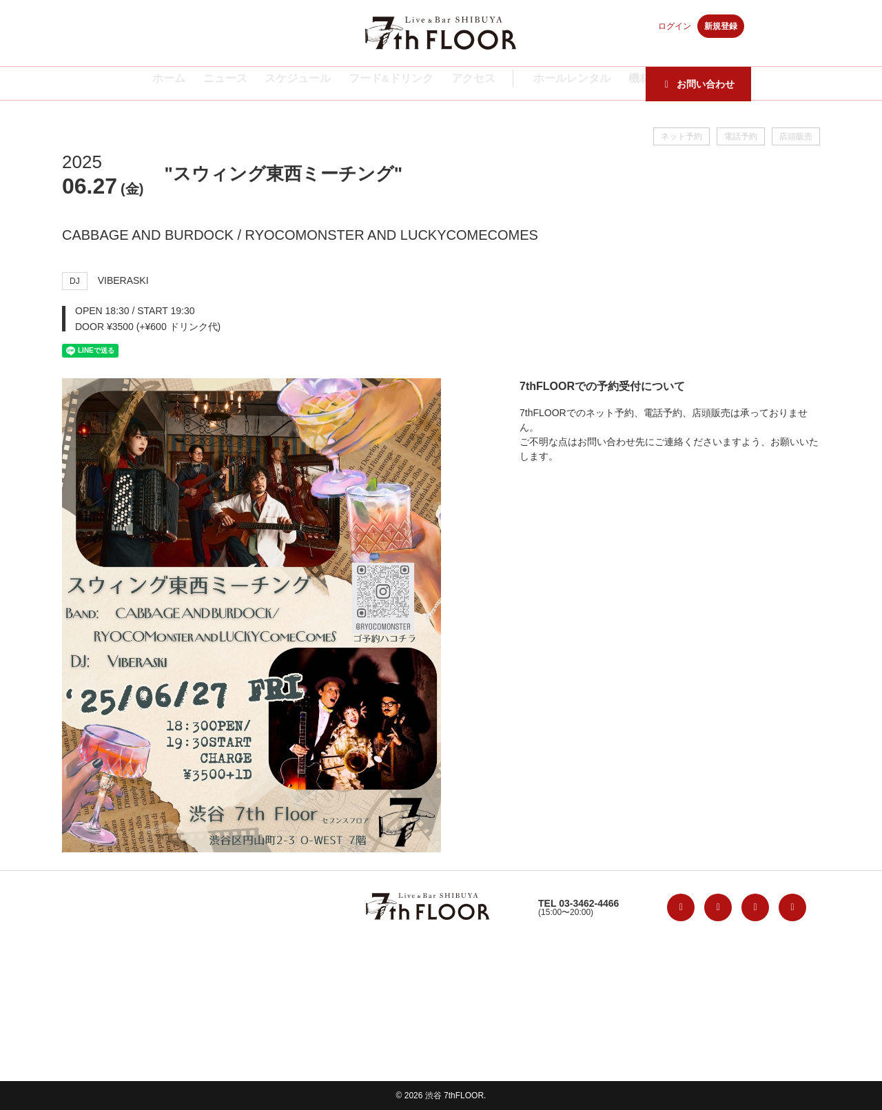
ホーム (169, 83)
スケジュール (295, 83)
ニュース (226, 83)
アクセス (454, 83)
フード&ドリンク (379, 83)
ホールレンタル (548, 83)
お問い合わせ (698, 84)
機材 (612, 83)
